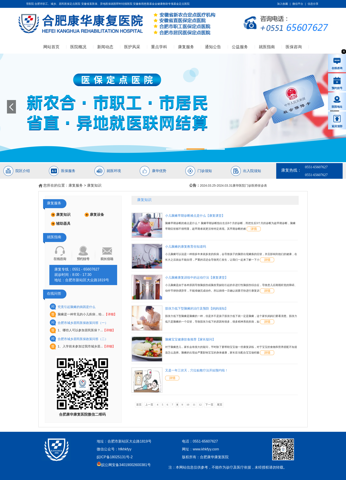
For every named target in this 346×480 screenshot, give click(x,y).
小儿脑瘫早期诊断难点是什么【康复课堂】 (195, 215)
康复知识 (94, 185)
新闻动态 (105, 47)
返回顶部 (337, 121)
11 (194, 404)
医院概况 (78, 47)
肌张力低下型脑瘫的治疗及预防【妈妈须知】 (196, 308)
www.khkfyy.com (206, 449)
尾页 (219, 404)
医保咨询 (294, 47)
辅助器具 (63, 223)
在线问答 (54, 293)
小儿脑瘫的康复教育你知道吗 (185, 246)
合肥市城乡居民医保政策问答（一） (83, 323)
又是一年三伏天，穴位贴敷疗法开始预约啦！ (196, 370)
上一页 (149, 404)
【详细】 (110, 314)
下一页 (209, 404)
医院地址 (337, 101)
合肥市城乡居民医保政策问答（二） (83, 339)
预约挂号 (337, 83)
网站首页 (51, 47)
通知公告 (213, 47)
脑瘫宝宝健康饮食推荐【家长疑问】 (190, 339)
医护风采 (132, 47)
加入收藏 (282, 3)
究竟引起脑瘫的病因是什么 (76, 307)
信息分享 (313, 3)
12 (200, 404)
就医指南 (267, 47)
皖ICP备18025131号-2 (115, 457)
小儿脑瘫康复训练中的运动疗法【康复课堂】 (196, 277)
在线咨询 (337, 63)
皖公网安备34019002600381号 (124, 465)
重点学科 (159, 47)
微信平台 (297, 3)
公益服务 (240, 47)
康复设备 (97, 214)
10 (187, 404)
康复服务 (186, 47)
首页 (139, 404)
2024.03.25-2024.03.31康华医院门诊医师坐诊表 (233, 185)
